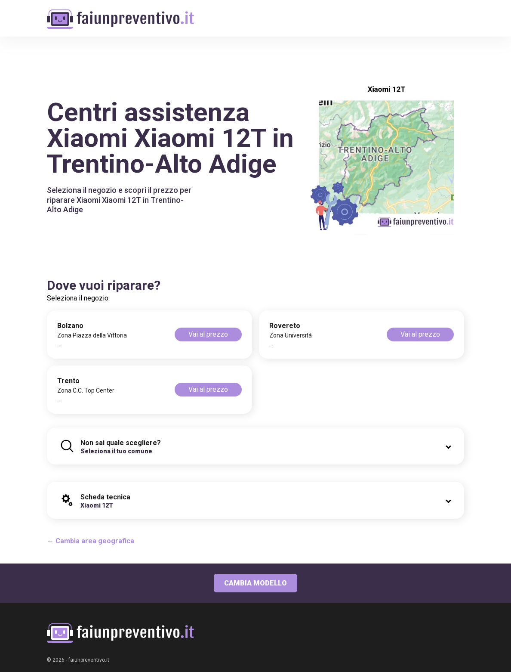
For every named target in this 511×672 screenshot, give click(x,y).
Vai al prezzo (208, 334)
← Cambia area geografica (90, 541)
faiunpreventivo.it (88, 660)
